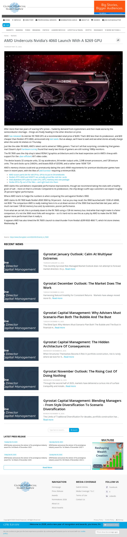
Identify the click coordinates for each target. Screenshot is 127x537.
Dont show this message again (107, 532)
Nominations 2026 (59, 499)
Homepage (56, 487)
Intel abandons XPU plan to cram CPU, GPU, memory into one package (39, 179)
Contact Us (80, 499)
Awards (95, 20)
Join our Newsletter (111, 20)
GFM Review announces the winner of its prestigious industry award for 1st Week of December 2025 (25, 459)
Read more (70, 269)
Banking (19, 30)
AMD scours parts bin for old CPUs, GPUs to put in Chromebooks (37, 174)
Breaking (36, 30)
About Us (84, 20)
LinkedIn (110, 496)
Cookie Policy (109, 520)
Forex (27, 30)
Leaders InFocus (58, 30)
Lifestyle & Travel (75, 30)
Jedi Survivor (45, 170)
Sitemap (119, 520)
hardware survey (29, 149)
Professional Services (46, 20)
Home (6, 20)
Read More (47, 467)
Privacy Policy (98, 520)
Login (6, 25)
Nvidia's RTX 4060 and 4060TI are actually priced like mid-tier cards (38, 177)
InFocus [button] (16, 20)
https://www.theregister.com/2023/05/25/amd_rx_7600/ (29, 237)
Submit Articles (82, 487)
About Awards (57, 507)
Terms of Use (81, 495)
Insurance (98, 30)
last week (54, 139)
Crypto (88, 30)
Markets (9, 30)
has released (15, 136)
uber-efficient (25, 156)
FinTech (46, 30)
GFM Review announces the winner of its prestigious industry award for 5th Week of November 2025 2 (67, 459)
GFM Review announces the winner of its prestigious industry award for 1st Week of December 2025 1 (67, 446)
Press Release (57, 491)
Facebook (111, 487)
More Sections (113, 30)
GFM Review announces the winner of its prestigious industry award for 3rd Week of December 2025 (25, 446)
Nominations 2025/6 (68, 20)
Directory (28, 20)
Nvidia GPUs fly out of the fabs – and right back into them (33, 182)
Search (74, 430)
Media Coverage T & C (85, 491)
